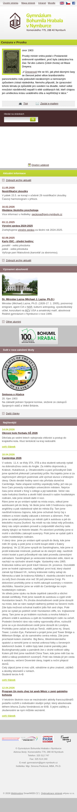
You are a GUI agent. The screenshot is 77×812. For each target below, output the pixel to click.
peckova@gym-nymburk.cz (47, 214)
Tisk (25, 103)
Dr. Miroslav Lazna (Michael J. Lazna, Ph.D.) (28, 299)
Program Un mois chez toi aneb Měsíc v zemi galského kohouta (35, 693)
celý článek (8, 446)
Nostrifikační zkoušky (15, 191)
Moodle (51, 3)
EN (63, 3)
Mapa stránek (28, 3)
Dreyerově (31, 71)
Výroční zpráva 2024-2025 (17, 225)
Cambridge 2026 (12, 458)
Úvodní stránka (10, 3)
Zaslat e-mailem (49, 103)
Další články (13, 413)
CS (69, 3)
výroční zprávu (26, 229)
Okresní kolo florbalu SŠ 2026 (20, 433)
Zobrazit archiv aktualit (18, 180)
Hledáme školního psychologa (20, 210)
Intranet (42, 3)
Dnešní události (40, 165)
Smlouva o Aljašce (13, 394)
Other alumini (13, 321)
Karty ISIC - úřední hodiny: (18, 241)
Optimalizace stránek (51, 793)
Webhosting (17, 793)
